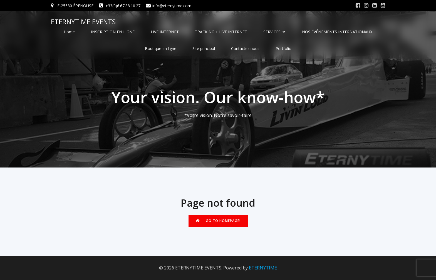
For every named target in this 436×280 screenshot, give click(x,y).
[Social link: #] (358, 5)
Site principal (203, 48)
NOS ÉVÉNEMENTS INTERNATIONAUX (337, 31)
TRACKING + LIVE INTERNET (221, 31)
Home (69, 31)
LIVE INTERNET (165, 31)
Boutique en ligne (160, 48)
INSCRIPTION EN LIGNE (113, 31)
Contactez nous (245, 48)
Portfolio (283, 48)
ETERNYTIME (263, 268)
